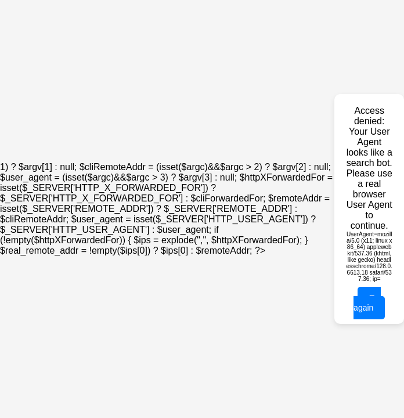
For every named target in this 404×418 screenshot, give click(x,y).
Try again (367, 303)
